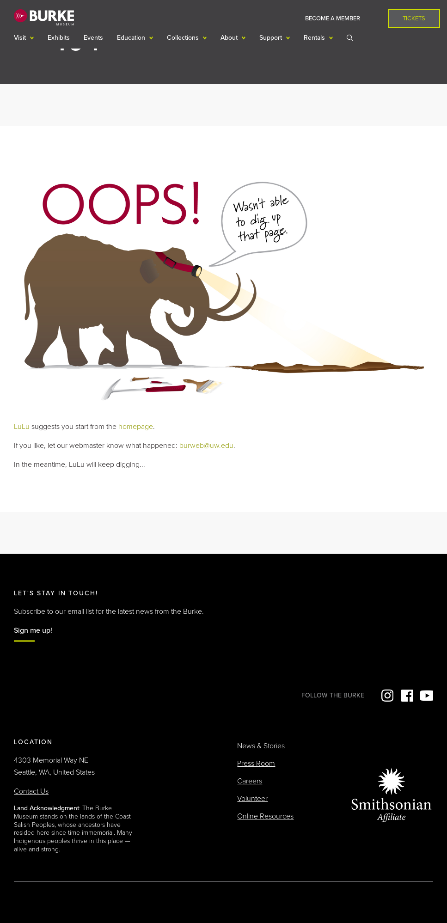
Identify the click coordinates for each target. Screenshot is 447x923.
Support (271, 38)
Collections (184, 38)
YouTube (426, 696)
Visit (21, 38)
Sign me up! (33, 630)
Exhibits (59, 38)
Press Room (256, 763)
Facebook (406, 696)
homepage (135, 426)
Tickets (414, 18)
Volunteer (252, 798)
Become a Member (332, 18)
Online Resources (265, 816)
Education (132, 38)
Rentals (315, 38)
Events (93, 38)
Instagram (386, 696)
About (229, 38)
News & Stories (261, 746)
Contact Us (31, 791)
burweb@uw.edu (206, 445)
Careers (249, 781)
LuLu (22, 426)
